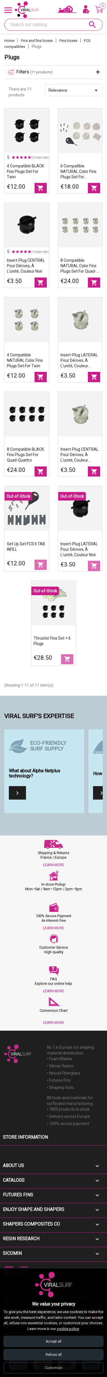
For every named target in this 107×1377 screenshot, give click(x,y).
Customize (53, 1368)
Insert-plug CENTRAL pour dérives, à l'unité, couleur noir (26, 266)
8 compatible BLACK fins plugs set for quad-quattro (25, 454)
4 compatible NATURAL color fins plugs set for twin (25, 360)
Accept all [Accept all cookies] (53, 1341)
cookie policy (68, 1329)
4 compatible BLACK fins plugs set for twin (25, 171)
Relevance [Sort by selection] (74, 90)
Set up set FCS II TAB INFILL (26, 547)
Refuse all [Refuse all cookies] (54, 1355)
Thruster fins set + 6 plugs (52, 641)
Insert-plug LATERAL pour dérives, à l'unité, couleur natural (79, 361)
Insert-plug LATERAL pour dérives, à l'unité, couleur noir (79, 549)
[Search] (53, 25)
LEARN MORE (53, 865)
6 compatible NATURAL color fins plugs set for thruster (78, 172)
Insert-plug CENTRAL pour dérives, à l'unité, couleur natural (79, 455)
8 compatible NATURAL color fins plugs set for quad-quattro (78, 266)
